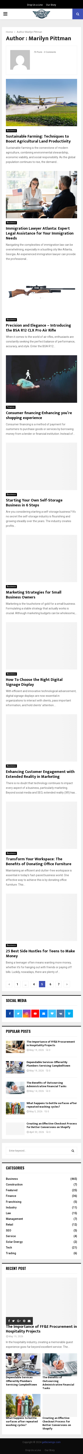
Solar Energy (14, 1241)
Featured (12, 1190)
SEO (8, 1230)
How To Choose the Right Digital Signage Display (34, 682)
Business (11, 131)
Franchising (13, 1201)
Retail (9, 1224)
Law (8, 1213)
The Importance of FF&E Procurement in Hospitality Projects (51, 1043)
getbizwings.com (51, 1442)
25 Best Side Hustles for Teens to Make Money (40, 953)
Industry (11, 1207)
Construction (14, 1184)
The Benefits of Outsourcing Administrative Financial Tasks (46, 1084)
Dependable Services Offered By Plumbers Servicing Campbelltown (48, 1064)
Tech (9, 1247)
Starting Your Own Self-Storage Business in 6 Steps (34, 503)
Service (11, 1236)
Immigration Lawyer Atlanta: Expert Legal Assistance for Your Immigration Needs (40, 233)
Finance (11, 407)
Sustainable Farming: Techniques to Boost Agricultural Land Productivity (38, 139)
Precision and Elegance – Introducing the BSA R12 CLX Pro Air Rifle (38, 328)
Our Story (51, 5)
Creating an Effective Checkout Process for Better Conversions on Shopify (52, 1125)
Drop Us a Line (35, 5)
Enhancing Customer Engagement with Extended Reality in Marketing (40, 774)
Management (14, 1218)
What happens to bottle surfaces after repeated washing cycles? (52, 1105)
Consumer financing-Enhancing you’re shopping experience (39, 415)
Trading (11, 1253)
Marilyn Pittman (33, 31)
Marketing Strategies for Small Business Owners (33, 595)
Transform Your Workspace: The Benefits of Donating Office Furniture (38, 861)
